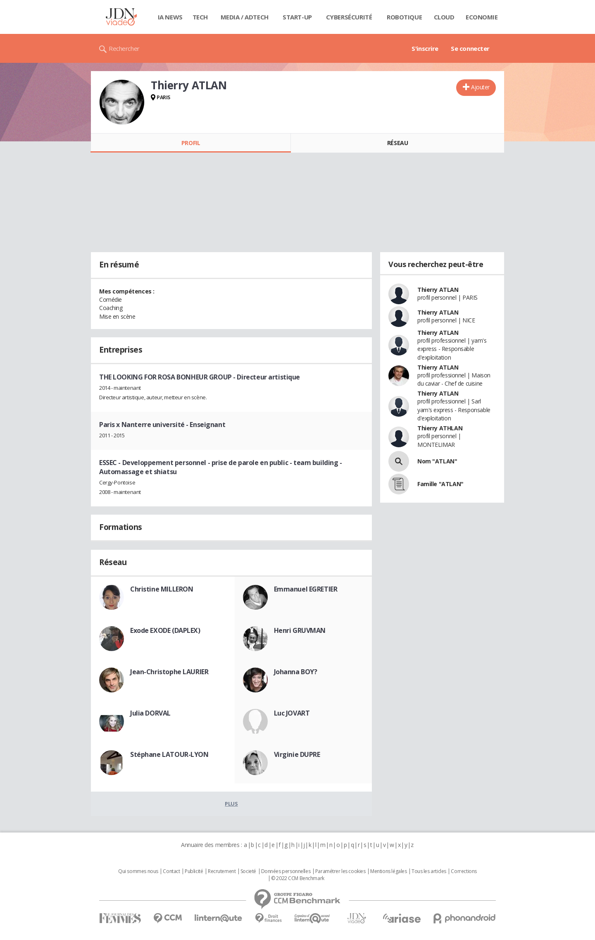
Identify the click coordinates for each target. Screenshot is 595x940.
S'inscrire (425, 48)
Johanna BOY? (295, 671)
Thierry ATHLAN (439, 428)
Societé (248, 871)
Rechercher (124, 48)
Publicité (194, 871)
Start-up (297, 17)
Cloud (444, 17)
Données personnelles (286, 871)
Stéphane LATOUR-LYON (169, 754)
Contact (171, 871)
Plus (231, 803)
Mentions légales (388, 871)
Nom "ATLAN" (437, 461)
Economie (482, 17)
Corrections (463, 871)
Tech (200, 17)
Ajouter (480, 87)
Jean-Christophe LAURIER (169, 671)
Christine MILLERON (161, 589)
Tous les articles (429, 871)
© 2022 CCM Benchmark (297, 878)
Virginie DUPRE (297, 754)
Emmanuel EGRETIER (306, 589)
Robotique (404, 17)
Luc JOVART (292, 713)
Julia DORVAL (150, 713)
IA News (170, 17)
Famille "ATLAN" (440, 484)
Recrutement (222, 871)
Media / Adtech (245, 17)
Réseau (397, 143)
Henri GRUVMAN (300, 630)
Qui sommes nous (138, 871)
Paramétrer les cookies (340, 871)
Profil (190, 143)
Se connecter (470, 48)
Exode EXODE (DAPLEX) (165, 630)
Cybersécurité (349, 17)
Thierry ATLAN (438, 289)
